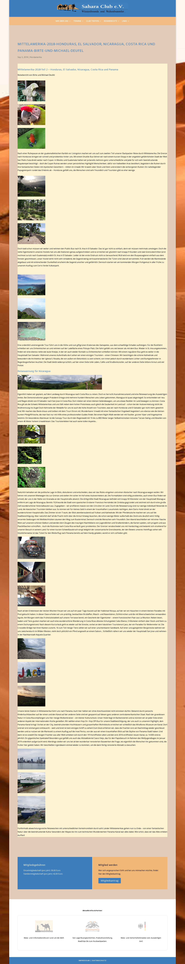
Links (124, 21)
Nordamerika (36, 57)
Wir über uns (62, 21)
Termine (77, 21)
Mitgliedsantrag (109, 880)
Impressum (84, 960)
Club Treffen (92, 21)
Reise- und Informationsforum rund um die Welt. (44, 938)
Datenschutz (99, 960)
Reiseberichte (110, 21)
